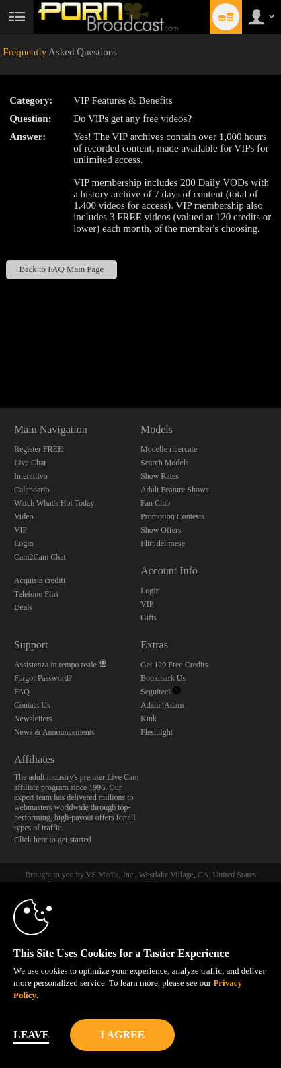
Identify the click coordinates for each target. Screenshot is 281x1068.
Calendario (32, 489)
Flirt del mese (162, 543)
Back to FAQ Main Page (61, 269)
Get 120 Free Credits (174, 664)
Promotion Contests (172, 516)
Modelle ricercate (168, 449)
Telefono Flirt (36, 594)
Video (24, 516)
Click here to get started (52, 839)
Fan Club (155, 503)
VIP (20, 530)
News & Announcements (54, 732)
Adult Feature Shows (174, 489)
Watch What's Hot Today (54, 503)
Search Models (164, 462)
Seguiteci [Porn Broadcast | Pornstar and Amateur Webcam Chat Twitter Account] (160, 691)
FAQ (22, 691)
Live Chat (30, 462)
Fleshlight (156, 732)
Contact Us (32, 705)
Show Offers (161, 530)
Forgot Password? (43, 678)
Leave (31, 1034)
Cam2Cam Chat (40, 557)
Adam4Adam (162, 705)
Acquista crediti (39, 580)
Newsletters (33, 718)
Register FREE (38, 449)
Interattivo (31, 476)
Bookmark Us (163, 678)
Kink (148, 718)
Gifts (148, 617)
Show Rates (159, 476)
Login (24, 543)
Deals (23, 607)
